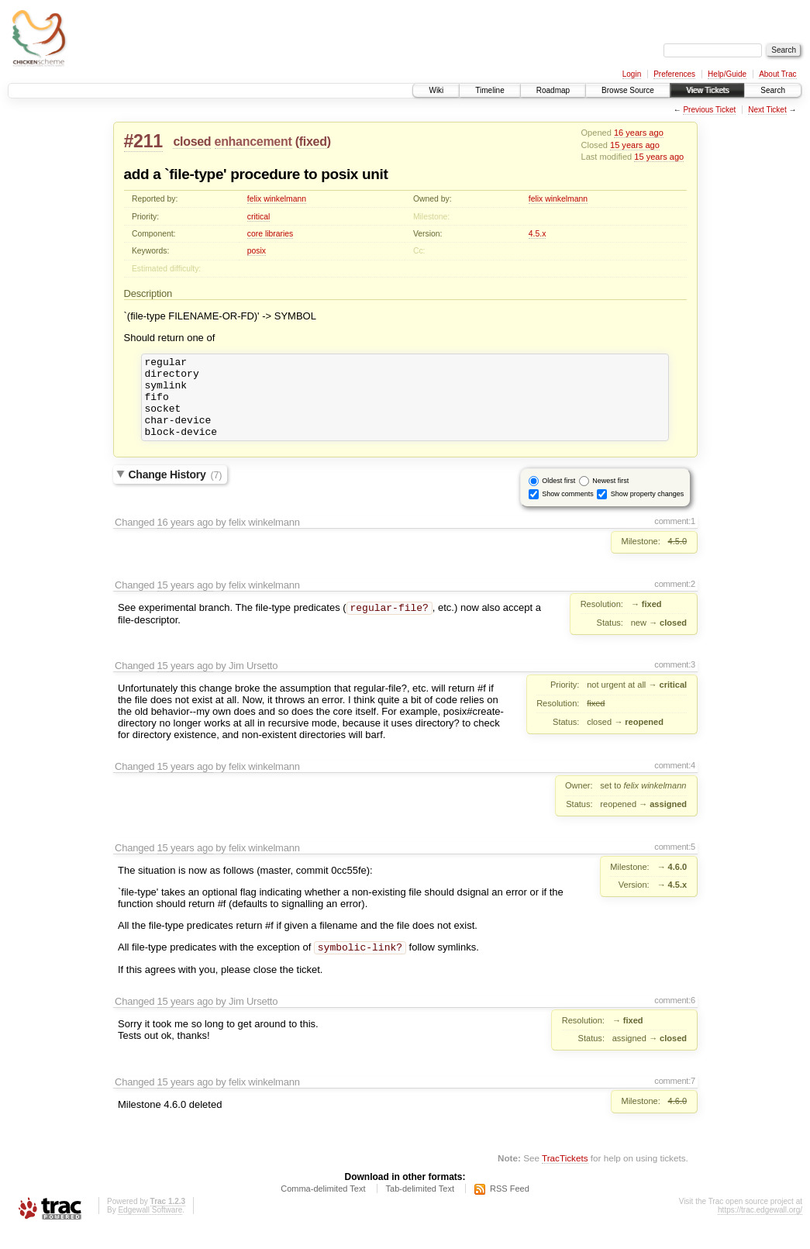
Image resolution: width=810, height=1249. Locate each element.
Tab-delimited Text (420, 1206)
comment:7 (674, 1098)
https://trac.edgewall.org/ (760, 1227)
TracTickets (565, 1176)
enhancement (253, 141)
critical (258, 216)
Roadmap (553, 90)
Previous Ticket (709, 109)
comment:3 (674, 680)
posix (256, 251)
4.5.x (537, 233)
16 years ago (639, 132)
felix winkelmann (276, 199)
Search (772, 90)
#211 (143, 141)
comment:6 (674, 1018)
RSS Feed (509, 1206)
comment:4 (674, 781)
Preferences (674, 74)
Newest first (610, 497)
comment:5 (674, 863)
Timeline (489, 90)
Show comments (568, 510)
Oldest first (558, 497)
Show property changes (647, 510)
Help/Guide (727, 74)
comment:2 (674, 600)
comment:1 (674, 537)
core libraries (270, 233)
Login (631, 74)
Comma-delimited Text (323, 1206)
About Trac (777, 74)
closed (192, 141)
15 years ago (635, 145)
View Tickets (707, 90)
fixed (313, 141)
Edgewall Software (150, 1227)
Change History (175, 491)
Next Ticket (767, 109)
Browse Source (627, 90)
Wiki (436, 90)
